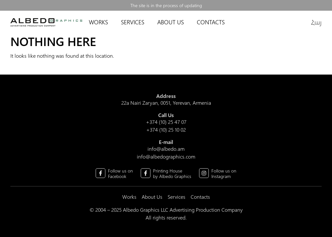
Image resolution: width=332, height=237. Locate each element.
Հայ (316, 22)
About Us (170, 22)
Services (129, 22)
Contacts (211, 22)
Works (98, 22)
